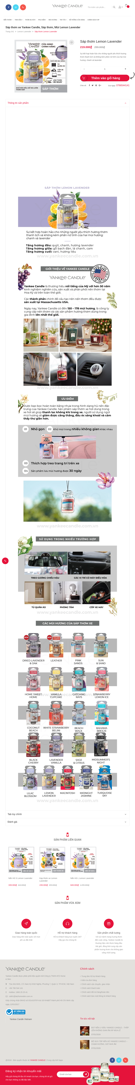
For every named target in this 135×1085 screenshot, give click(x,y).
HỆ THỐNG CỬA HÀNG (77, 20)
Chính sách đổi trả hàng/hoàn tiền (95, 992)
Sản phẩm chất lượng (108, 933)
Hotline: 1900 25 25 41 (18, 992)
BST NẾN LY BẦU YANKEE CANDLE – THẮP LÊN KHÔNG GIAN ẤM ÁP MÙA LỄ (110, 1028)
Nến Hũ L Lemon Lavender (82, 878)
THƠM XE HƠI (30, 20)
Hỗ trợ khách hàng (67, 933)
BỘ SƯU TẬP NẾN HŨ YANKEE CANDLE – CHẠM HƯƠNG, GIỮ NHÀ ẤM (109, 1042)
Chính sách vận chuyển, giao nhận (95, 984)
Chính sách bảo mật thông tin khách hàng (98, 996)
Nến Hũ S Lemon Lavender (20, 878)
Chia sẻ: (83, 85)
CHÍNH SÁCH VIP (93, 20)
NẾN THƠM (8, 20)
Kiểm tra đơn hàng (89, 980)
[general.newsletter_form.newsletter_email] (73, 1074)
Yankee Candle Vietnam (21, 1019)
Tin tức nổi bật (89, 1018)
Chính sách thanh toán (90, 988)
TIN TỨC (63, 20)
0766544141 (122, 85)
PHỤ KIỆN (42, 20)
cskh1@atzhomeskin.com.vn (20, 996)
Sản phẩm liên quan (67, 839)
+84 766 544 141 (16, 988)
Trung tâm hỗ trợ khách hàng (93, 976)
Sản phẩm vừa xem (67, 903)
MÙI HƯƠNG (53, 20)
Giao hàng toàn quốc (26, 933)
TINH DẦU (19, 20)
